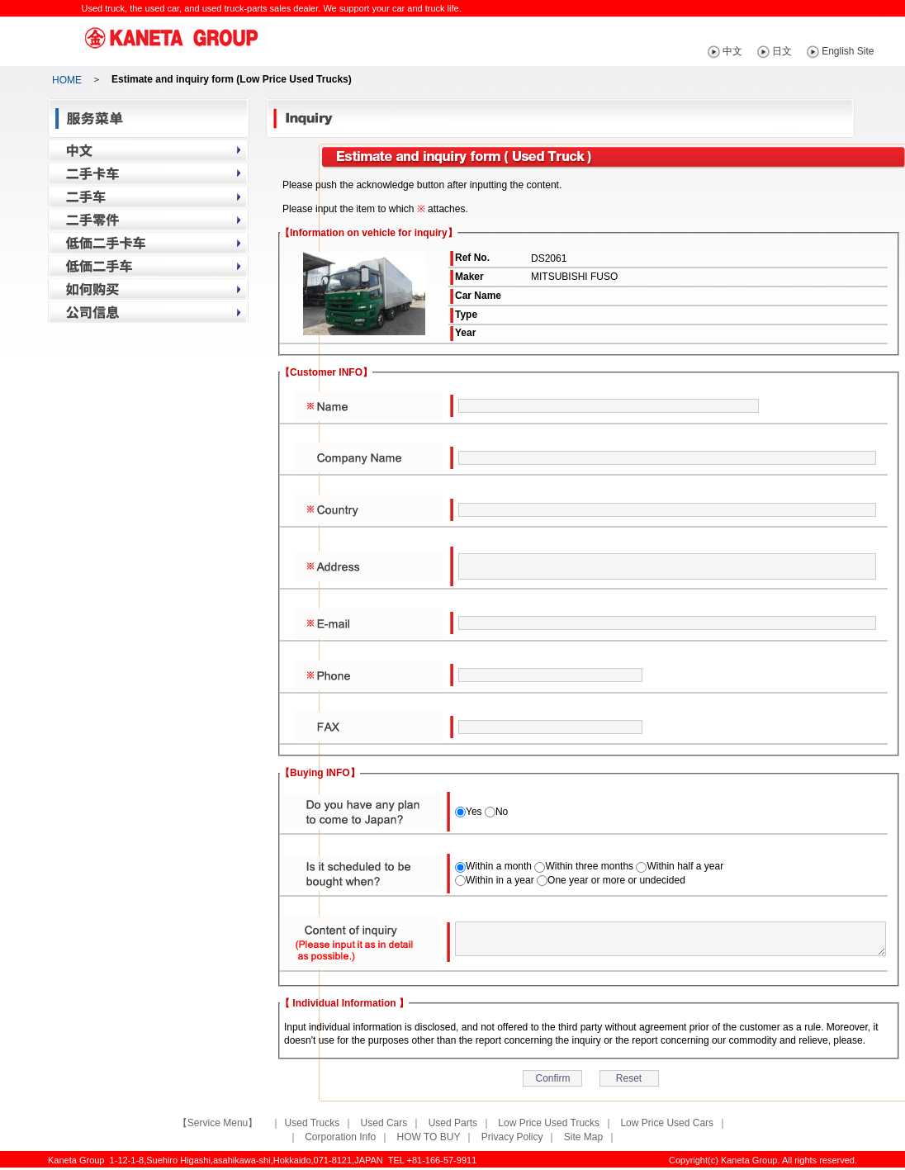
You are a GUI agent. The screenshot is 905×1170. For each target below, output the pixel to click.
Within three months (589, 866)
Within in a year (500, 880)
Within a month (499, 866)
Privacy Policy (512, 1137)
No (501, 811)
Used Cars (384, 1123)
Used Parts (453, 1123)
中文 (755, 51)
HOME (67, 80)
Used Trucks (312, 1123)
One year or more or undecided (616, 880)
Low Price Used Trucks (548, 1123)
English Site (871, 51)
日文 (805, 51)
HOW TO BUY (429, 1137)
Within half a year (685, 866)
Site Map (583, 1137)
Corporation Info (340, 1137)
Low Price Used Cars (666, 1123)
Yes (474, 811)
